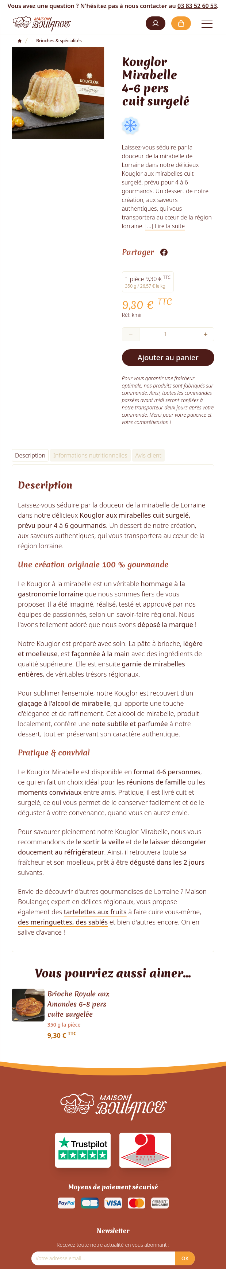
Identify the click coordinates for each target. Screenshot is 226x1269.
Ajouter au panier (168, 357)
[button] (155, 23)
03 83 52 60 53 (197, 6)
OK (185, 1258)
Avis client (148, 455)
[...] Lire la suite (165, 226)
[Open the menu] (207, 23)
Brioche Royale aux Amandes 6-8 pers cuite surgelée (78, 1004)
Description (30, 455)
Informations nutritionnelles (90, 455)
